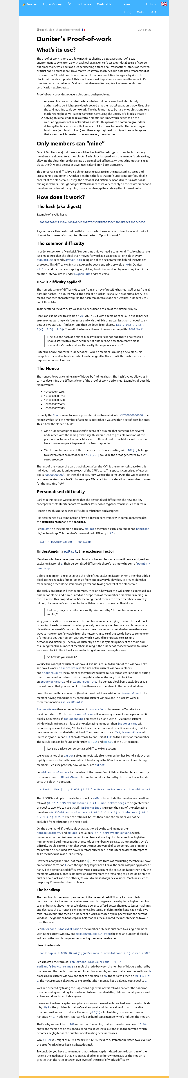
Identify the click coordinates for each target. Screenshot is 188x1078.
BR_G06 (108, 727)
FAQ (153, 12)
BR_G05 (92, 727)
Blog (127, 12)
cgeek (43, 29)
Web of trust (106, 4)
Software (84, 4)
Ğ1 (70, 4)
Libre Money (52, 4)
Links (151, 4)
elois (52, 29)
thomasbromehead (68, 29)
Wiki (140, 12)
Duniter (29, 4)
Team (126, 4)
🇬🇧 (164, 4)
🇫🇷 (83, 29)
